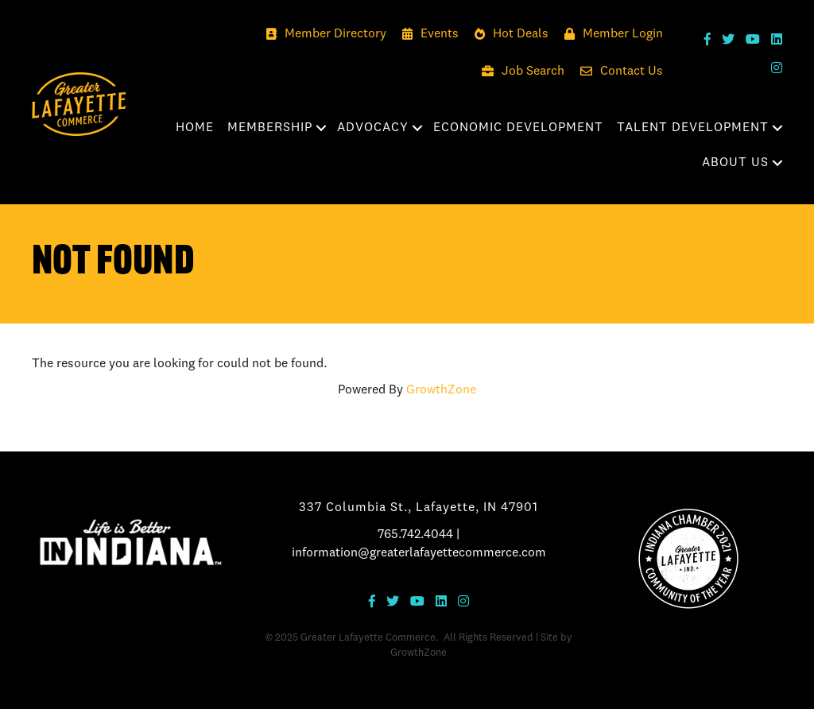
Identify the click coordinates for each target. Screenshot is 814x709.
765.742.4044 (415, 535)
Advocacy (373, 128)
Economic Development (518, 128)
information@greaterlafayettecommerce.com (419, 553)
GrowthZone (441, 390)
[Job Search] (519, 72)
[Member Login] (609, 34)
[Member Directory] (322, 34)
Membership (269, 128)
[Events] (426, 34)
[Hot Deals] (507, 34)
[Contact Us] (617, 72)
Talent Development (693, 128)
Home (195, 128)
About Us (735, 163)
